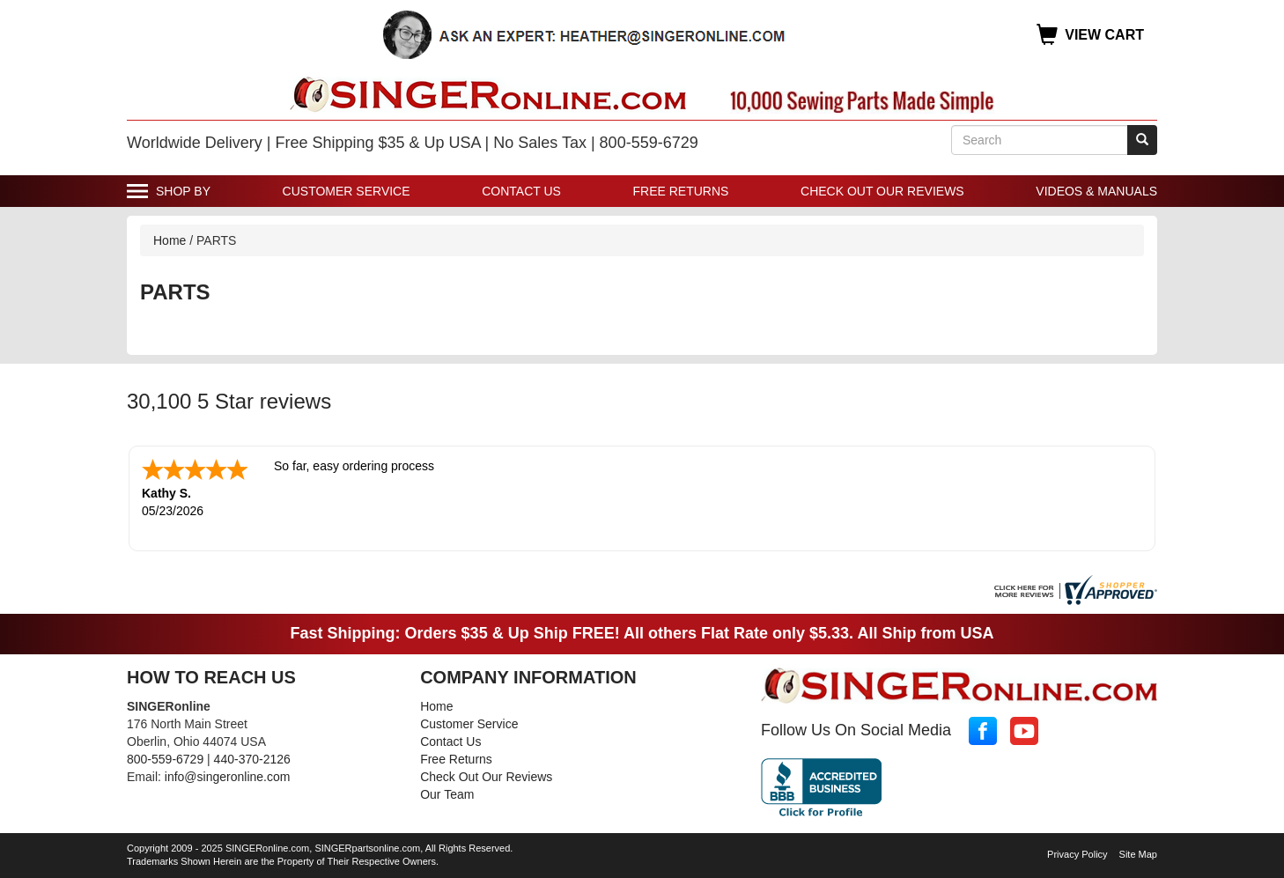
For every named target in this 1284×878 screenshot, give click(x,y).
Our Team (447, 794)
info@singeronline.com (228, 777)
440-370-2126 (252, 759)
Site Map (1138, 854)
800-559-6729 (165, 759)
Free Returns (681, 191)
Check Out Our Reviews (882, 191)
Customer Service (346, 191)
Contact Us (521, 191)
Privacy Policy (1077, 854)
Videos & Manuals (1096, 191)
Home (169, 240)
